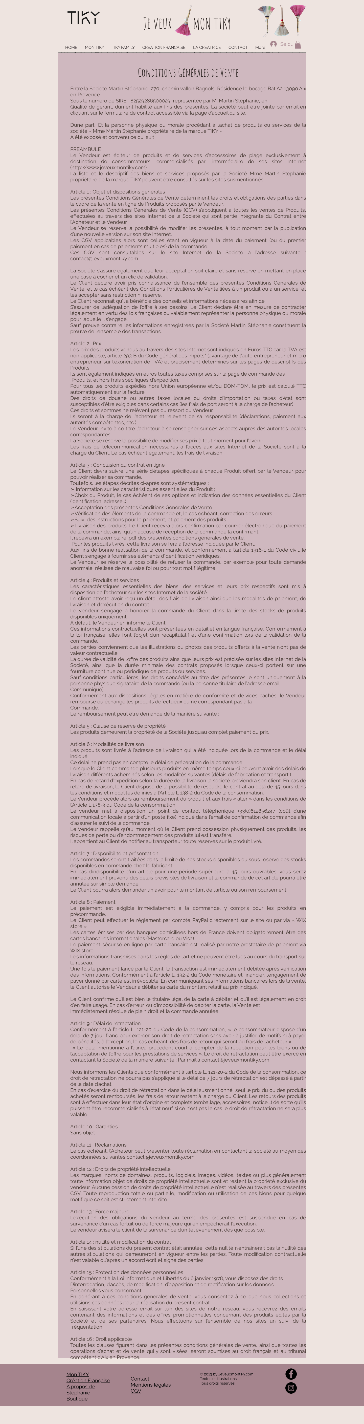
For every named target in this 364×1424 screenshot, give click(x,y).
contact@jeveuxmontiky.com (104, 258)
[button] (297, 45)
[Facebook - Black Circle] (291, 1374)
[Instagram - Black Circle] (291, 1388)
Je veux (157, 22)
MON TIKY (212, 23)
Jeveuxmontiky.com (236, 1374)
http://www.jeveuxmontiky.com (108, 167)
